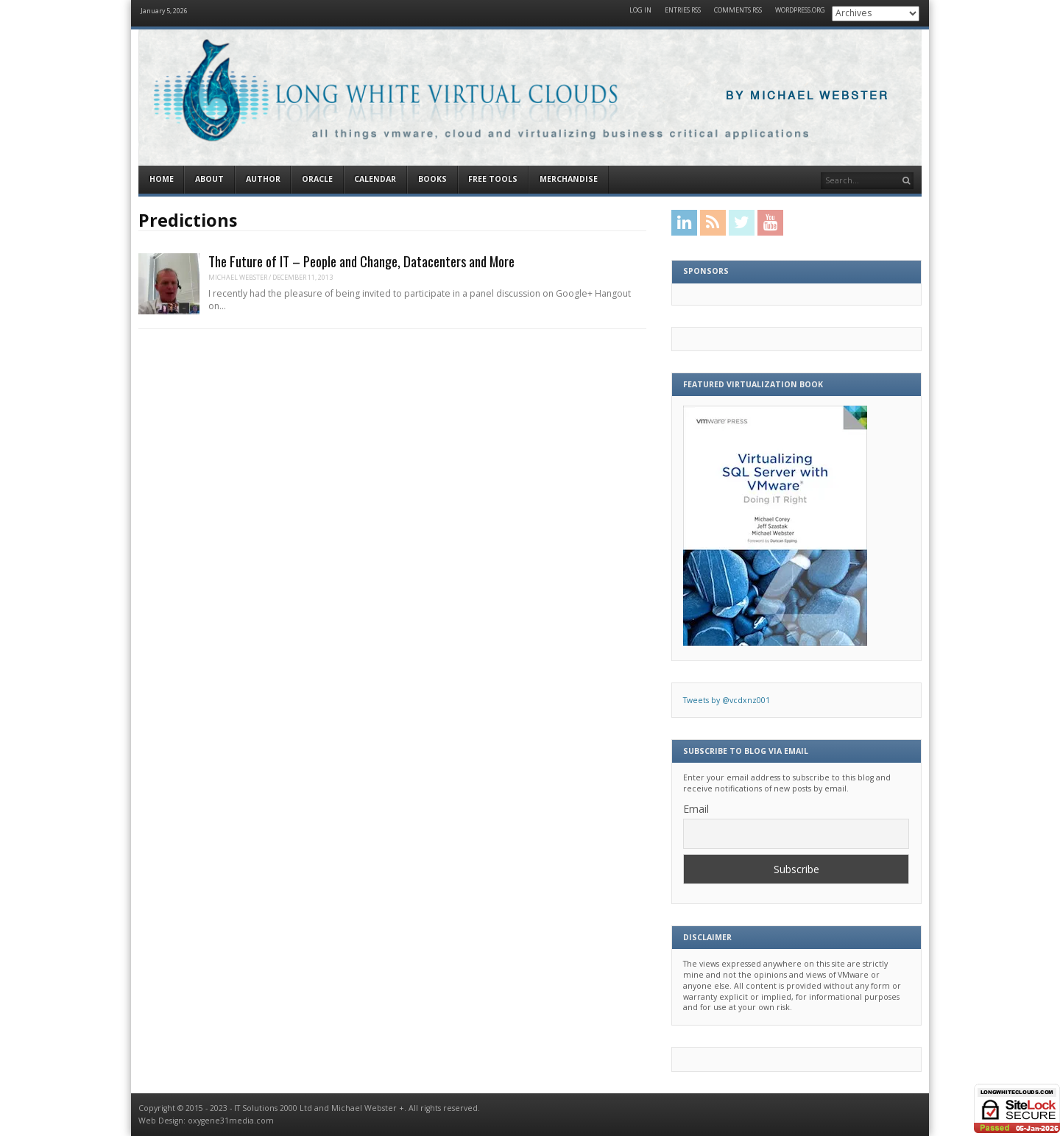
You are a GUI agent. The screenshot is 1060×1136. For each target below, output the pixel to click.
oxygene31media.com (231, 1120)
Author (263, 179)
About (209, 179)
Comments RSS (738, 10)
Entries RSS (683, 10)
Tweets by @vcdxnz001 (726, 700)
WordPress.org (800, 10)
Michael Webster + (367, 1108)
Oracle (317, 179)
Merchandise (569, 179)
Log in (640, 10)
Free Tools (492, 179)
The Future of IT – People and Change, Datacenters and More (361, 261)
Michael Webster (237, 277)
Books (432, 179)
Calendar (375, 179)
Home (161, 179)
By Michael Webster (807, 96)
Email (696, 809)
